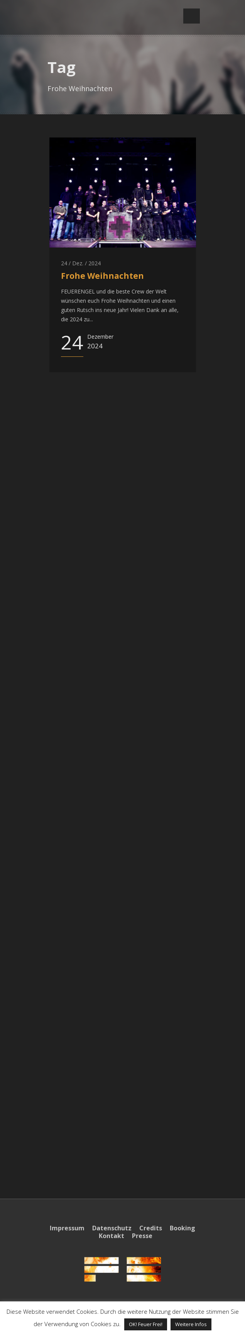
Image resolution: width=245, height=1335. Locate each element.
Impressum (67, 1228)
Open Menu (191, 16)
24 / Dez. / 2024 (81, 263)
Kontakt (111, 1236)
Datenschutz (112, 1228)
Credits (150, 1228)
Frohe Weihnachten (102, 275)
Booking (182, 1228)
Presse (142, 1236)
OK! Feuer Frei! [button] (145, 1324)
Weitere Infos (191, 1324)
